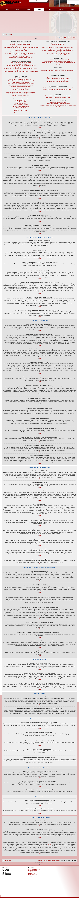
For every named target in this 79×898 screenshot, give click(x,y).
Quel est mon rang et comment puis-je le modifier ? (21, 70)
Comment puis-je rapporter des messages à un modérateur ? (21, 91)
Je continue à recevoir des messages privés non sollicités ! (58, 61)
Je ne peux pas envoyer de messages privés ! (58, 59)
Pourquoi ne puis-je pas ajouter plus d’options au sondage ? (21, 83)
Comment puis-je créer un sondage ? (21, 82)
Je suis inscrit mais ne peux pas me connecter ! (21, 51)
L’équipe (40, 860)
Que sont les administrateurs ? (58, 43)
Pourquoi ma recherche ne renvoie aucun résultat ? (58, 78)
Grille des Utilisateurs (32, 874)
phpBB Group (55, 822)
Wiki (50, 9)
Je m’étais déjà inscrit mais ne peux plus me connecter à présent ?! (20, 53)
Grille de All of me (31, 873)
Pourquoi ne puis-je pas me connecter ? (21, 43)
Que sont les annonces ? (21, 107)
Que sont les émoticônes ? (21, 103)
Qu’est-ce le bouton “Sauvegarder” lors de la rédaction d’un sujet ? (21, 92)
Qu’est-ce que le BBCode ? (21, 100)
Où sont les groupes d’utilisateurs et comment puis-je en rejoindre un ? (58, 47)
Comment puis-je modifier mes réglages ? (21, 62)
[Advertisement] (39, 22)
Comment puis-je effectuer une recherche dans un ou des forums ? (58, 77)
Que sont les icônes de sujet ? (21, 112)
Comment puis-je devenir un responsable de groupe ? (58, 49)
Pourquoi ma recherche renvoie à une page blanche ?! (58, 80)
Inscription (66, 37)
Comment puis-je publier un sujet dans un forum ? (21, 77)
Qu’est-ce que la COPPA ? (21, 54)
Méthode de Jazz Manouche (34, 869)
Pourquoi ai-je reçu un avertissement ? (21, 89)
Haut (40, 127)
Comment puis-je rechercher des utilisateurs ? (58, 81)
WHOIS (50, 844)
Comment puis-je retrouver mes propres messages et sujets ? (58, 82)
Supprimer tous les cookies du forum (51, 860)
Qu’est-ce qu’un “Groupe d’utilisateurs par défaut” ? (58, 53)
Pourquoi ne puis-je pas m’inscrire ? (21, 56)
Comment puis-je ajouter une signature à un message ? (21, 80)
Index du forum (8, 34)
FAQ (62, 37)
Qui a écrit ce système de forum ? (58, 102)
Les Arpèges (30, 875)
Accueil (6, 9)
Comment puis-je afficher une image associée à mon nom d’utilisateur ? (20, 68)
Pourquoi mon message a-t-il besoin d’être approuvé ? (20, 93)
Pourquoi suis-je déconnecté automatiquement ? (21, 46)
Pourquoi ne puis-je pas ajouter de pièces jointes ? (21, 88)
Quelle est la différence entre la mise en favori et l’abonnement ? (58, 87)
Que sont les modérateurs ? (58, 44)
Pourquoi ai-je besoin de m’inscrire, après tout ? (21, 44)
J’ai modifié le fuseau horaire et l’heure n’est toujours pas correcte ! (21, 65)
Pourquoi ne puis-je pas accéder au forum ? (21, 86)
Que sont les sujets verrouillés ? (21, 110)
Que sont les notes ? (21, 109)
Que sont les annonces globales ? (21, 106)
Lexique (61, 9)
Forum (39, 9)
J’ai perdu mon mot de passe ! (21, 50)
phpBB (42, 862)
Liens (72, 9)
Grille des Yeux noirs (32, 871)
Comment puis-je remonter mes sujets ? (21, 95)
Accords (28, 9)
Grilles (17, 9)
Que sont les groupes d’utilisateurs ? (58, 46)
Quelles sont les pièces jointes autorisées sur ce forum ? (58, 95)
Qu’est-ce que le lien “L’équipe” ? (58, 54)
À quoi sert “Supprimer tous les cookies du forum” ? (21, 57)
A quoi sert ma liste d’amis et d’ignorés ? (58, 69)
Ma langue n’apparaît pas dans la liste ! (21, 67)
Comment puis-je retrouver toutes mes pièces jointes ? (58, 97)
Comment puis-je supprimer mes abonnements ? (58, 90)
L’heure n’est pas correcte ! (21, 64)
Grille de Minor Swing (32, 870)
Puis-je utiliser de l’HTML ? (21, 101)
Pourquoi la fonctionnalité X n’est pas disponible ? (58, 103)
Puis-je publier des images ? (21, 104)
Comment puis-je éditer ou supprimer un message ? (21, 79)
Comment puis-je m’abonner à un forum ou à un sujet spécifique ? (58, 89)
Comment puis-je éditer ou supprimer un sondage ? (21, 85)
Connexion (73, 37)
